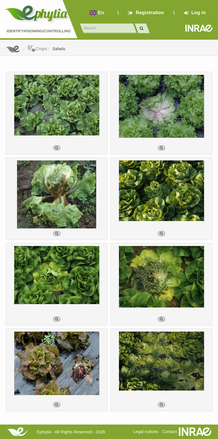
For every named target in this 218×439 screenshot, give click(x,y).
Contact (169, 431)
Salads (58, 48)
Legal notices (145, 431)
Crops (37, 48)
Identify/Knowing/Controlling (39, 31)
